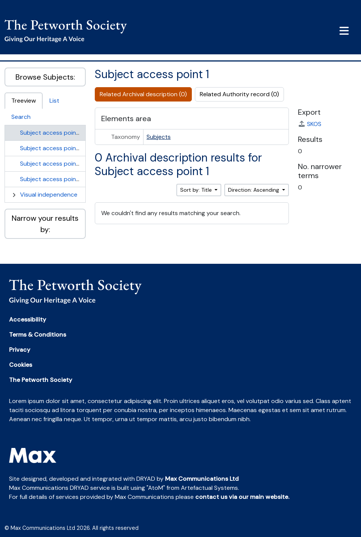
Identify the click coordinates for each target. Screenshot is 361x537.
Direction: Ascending (254, 189)
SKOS (309, 124)
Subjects (159, 137)
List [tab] (54, 101)
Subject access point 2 (51, 148)
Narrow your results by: (45, 223)
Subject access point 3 (51, 164)
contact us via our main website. (242, 497)
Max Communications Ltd (202, 479)
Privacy (19, 350)
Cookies (20, 365)
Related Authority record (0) (239, 94)
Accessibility (27, 319)
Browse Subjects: (45, 77)
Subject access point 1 (51, 133)
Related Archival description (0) (143, 94)
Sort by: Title (196, 189)
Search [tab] (21, 117)
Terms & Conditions (37, 335)
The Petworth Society (40, 380)
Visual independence (48, 194)
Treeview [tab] (23, 101)
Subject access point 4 (52, 179)
